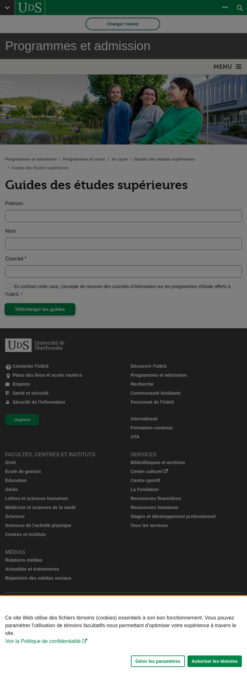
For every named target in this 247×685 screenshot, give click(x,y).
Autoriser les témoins (215, 661)
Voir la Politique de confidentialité (43, 641)
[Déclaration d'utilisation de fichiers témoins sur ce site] (123, 640)
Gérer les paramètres (157, 661)
